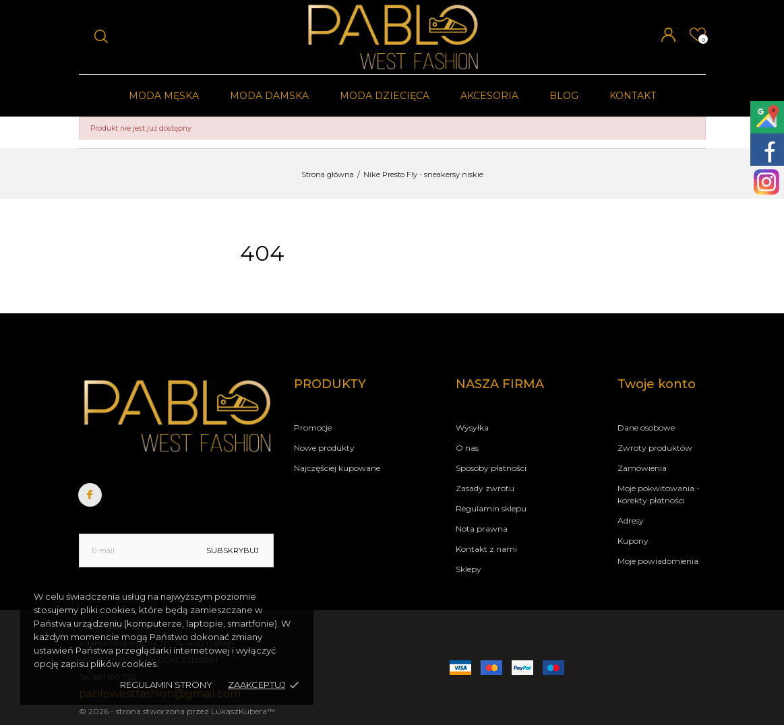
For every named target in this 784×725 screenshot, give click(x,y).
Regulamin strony (166, 684)
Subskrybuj (232, 550)
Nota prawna (482, 529)
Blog (563, 96)
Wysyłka (472, 427)
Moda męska (164, 96)
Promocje (313, 427)
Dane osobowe (646, 427)
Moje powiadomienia (657, 561)
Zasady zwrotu (485, 488)
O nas (467, 448)
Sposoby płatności (491, 468)
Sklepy (468, 569)
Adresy (630, 520)
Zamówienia (642, 468)
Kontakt (632, 96)
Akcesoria (489, 96)
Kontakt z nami (486, 549)
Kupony (633, 541)
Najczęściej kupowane (337, 468)
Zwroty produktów (654, 448)
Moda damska (269, 96)
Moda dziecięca (384, 96)
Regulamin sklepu (491, 508)
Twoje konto (656, 384)
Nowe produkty (324, 448)
